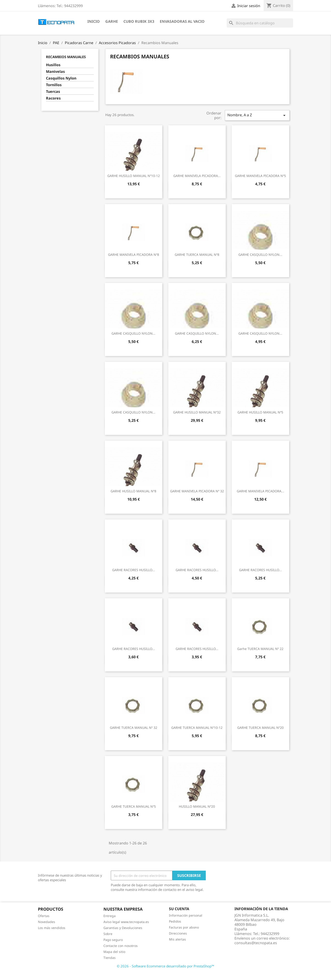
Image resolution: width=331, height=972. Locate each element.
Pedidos (175, 921)
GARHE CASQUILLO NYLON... (260, 254)
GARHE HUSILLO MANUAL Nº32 (197, 412)
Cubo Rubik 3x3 (138, 21)
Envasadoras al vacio (182, 21)
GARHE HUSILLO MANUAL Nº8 (133, 491)
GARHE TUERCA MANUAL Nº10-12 (197, 727)
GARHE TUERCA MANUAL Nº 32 (133, 727)
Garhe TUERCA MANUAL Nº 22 (260, 649)
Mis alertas (177, 939)
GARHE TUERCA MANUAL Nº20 (260, 727)
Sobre (107, 934)
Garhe (111, 21)
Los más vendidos (51, 928)
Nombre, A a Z (257, 115)
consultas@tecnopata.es (255, 942)
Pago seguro (113, 940)
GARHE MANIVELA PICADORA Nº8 (133, 254)
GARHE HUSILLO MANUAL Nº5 (260, 412)
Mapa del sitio (114, 951)
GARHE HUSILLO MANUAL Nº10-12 (133, 176)
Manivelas (55, 71)
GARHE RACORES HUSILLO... (133, 570)
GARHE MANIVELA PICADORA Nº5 (260, 176)
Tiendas (109, 957)
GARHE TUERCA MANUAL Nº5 (133, 806)
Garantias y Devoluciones (122, 928)
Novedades (46, 922)
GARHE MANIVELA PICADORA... (197, 176)
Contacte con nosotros (120, 945)
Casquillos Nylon (61, 78)
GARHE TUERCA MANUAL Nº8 (197, 254)
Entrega (109, 916)
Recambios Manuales (66, 56)
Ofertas (43, 916)
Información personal (185, 915)
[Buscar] (260, 23)
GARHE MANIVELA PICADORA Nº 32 (197, 491)
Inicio (93, 21)
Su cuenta (179, 908)
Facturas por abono (184, 927)
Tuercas (53, 91)
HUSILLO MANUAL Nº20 (197, 806)
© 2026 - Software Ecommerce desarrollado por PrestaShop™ (165, 966)
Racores (53, 98)
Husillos (53, 65)
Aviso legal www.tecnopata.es (126, 922)
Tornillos (54, 85)
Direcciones (178, 933)
